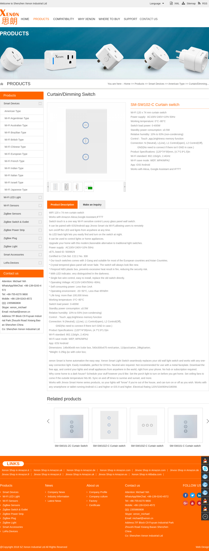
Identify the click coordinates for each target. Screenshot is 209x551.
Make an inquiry (92, 204)
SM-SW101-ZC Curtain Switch (71, 445)
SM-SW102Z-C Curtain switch (109, 445)
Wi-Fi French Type (14, 161)
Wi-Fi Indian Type (14, 168)
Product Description (62, 204)
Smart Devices (156, 83)
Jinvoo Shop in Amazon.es (113, 474)
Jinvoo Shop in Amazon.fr (15, 474)
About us (93, 485)
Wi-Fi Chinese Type (15, 146)
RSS (202, 3)
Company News (55, 492)
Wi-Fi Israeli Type (14, 182)
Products (41, 19)
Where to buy (106, 19)
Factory (92, 500)
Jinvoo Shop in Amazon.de (184, 470)
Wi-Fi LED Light (12, 197)
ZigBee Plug (10, 238)
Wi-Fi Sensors (11, 205)
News (49, 485)
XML (174, 3)
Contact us (142, 19)
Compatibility (62, 19)
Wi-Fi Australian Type (16, 125)
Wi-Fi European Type (16, 154)
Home (25, 19)
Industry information (57, 496)
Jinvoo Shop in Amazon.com (150, 470)
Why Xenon (84, 19)
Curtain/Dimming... (199, 83)
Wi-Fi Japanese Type (16, 189)
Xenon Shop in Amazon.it (15, 470)
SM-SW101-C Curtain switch (185, 445)
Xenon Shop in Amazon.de (81, 470)
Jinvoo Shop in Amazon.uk (79, 474)
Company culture (97, 496)
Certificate (93, 505)
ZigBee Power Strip (14, 230)
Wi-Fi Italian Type (14, 175)
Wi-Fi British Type (14, 139)
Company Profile (97, 492)
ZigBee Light (10, 246)
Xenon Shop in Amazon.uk (47, 470)
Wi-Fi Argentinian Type (17, 118)
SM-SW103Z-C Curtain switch (147, 445)
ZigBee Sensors (12, 213)
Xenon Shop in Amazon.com (115, 470)
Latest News (53, 500)
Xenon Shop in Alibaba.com (147, 474)
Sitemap (189, 3)
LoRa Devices (11, 262)
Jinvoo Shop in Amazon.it (47, 474)
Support (127, 19)
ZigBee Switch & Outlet (16, 221)
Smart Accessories (14, 254)
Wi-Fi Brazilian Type (15, 132)
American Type (176, 83)
